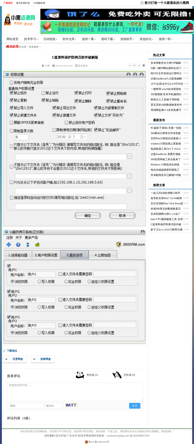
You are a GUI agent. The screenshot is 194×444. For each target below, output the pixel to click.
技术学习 (31, 39)
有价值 (92, 375)
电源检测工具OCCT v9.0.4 (166, 149)
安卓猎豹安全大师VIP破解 (166, 63)
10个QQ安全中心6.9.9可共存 (167, 83)
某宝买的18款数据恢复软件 (166, 104)
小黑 (47, 65)
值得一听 (166, 39)
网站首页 (13, 39)
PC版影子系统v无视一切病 (166, 128)
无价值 (129, 375)
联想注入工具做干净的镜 (165, 99)
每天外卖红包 (23, 3)
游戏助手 (127, 39)
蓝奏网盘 (42, 359)
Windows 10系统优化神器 (165, 164)
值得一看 (89, 39)
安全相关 (34, 46)
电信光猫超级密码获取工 (165, 169)
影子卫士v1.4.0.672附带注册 (167, 229)
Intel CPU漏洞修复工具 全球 (167, 219)
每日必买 (13, 46)
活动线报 (50, 39)
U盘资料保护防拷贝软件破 (166, 224)
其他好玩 (146, 39)
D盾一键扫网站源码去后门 (166, 68)
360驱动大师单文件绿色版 (166, 133)
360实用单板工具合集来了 (166, 159)
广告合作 (8, 3)
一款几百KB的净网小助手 (165, 193)
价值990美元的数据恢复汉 (166, 208)
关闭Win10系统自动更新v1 (166, 138)
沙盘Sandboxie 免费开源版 (166, 154)
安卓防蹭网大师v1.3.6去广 (166, 214)
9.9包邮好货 (39, 3)
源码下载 (108, 39)
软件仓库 (69, 39)
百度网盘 (14, 359)
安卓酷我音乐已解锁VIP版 (166, 175)
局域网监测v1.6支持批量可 (166, 110)
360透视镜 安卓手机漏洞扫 (166, 94)
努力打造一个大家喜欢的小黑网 (166, 3)
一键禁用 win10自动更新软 (166, 89)
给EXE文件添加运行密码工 (166, 73)
